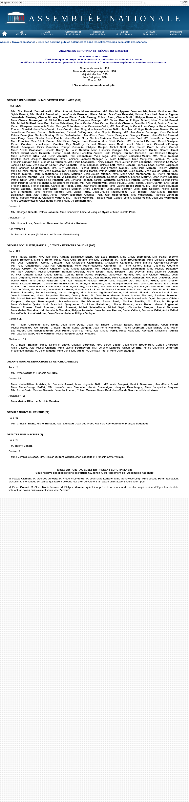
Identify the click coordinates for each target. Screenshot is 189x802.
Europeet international (124, 33)
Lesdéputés (21, 33)
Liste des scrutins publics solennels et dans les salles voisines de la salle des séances (92, 42)
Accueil (5, 42)
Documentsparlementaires (99, 33)
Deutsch (17, 2)
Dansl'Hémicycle (47, 33)
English (5, 2)
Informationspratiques (176, 33)
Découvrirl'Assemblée (150, 33)
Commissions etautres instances (73, 33)
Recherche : (145, 3)
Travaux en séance (24, 42)
